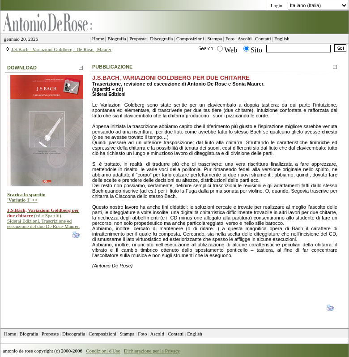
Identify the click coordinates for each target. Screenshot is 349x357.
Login (276, 5)
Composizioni (102, 333)
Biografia (29, 333)
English (194, 333)
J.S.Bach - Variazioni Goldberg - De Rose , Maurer (61, 49)
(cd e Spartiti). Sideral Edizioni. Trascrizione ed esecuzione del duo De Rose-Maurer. (43, 218)
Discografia (73, 333)
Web (230, 50)
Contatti (175, 333)
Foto (142, 333)
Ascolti (157, 333)
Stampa (127, 333)
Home (10, 333)
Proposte (50, 333)
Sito (256, 50)
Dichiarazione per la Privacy (152, 350)
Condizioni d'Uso (103, 350)
